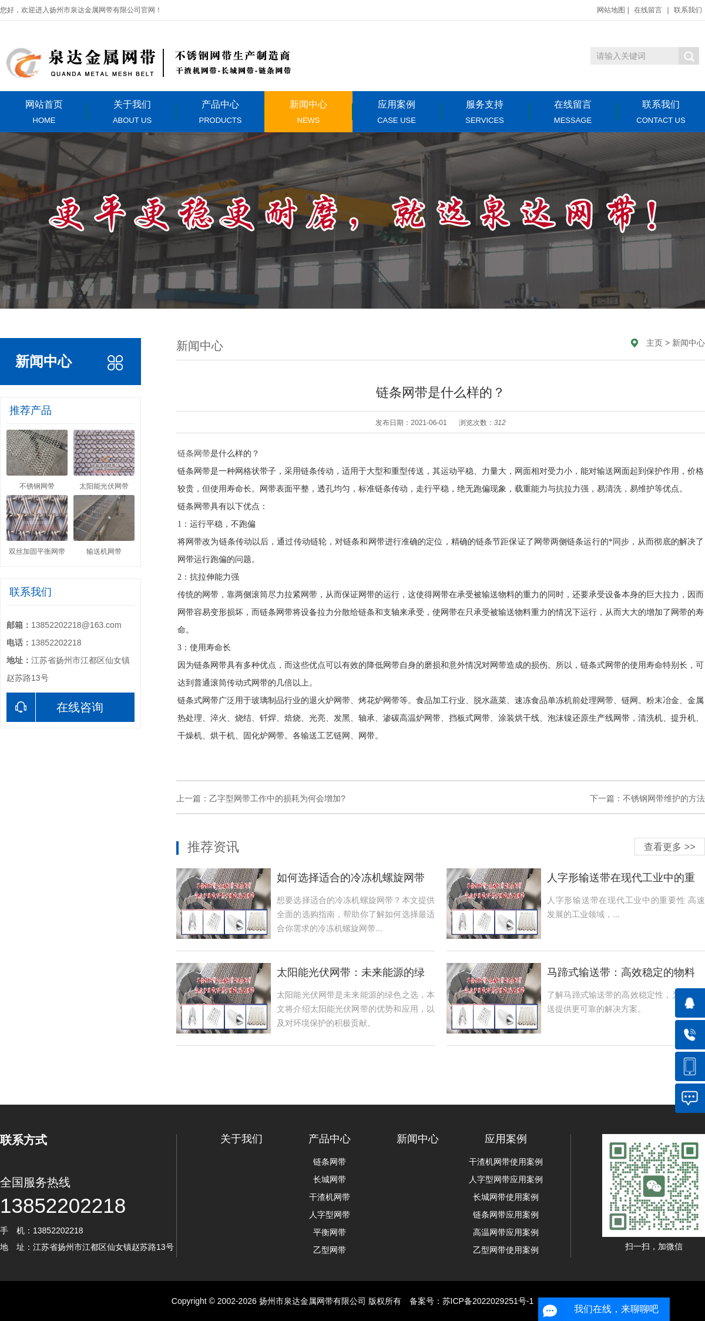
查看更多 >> (669, 847)
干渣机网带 (329, 1197)
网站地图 (611, 10)
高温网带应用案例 (506, 1232)
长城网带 (329, 1179)
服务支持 (485, 112)
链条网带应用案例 (506, 1214)
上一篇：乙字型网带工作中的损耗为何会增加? (260, 798)
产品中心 (220, 112)
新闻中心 (308, 112)
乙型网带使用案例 (506, 1250)
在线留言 (648, 10)
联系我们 (688, 10)
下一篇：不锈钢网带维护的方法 (647, 798)
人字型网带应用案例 (506, 1179)
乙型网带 (329, 1250)
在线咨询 (54, 707)
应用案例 (396, 112)
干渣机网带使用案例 (506, 1162)
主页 (654, 342)
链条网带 (193, 453)
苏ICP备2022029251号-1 (488, 1301)
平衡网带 (329, 1232)
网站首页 (44, 112)
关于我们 (132, 112)
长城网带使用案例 (506, 1197)
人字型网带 (329, 1214)
